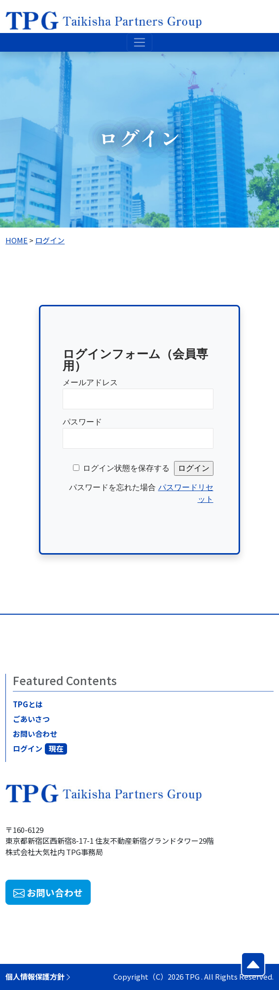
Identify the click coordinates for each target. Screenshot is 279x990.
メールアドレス (90, 382)
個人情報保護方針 (38, 976)
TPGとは (29, 704)
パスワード (82, 422)
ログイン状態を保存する (126, 468)
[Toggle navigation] (140, 42)
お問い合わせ (36, 733)
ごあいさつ (32, 719)
